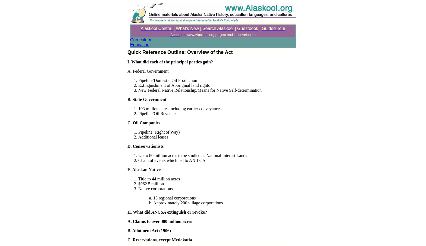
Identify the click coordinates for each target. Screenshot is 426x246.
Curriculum (140, 40)
